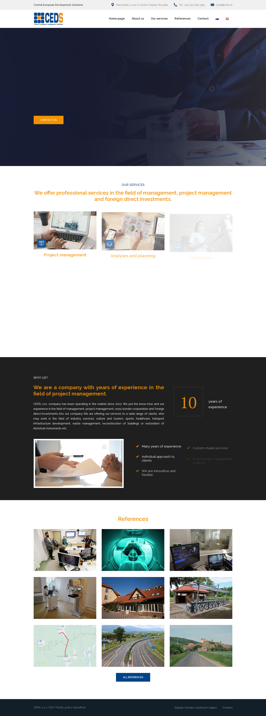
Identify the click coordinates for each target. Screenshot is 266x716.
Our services (159, 18)
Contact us (48, 120)
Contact (203, 18)
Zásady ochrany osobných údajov (195, 707)
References (182, 18)
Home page (117, 18)
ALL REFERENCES (133, 677)
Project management (65, 257)
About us (138, 18)
